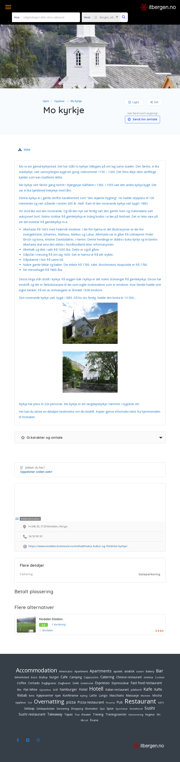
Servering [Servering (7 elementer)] (62, 708)
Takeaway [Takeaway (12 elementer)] (54, 714)
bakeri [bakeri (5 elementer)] (140, 671)
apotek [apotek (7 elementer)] (117, 671)
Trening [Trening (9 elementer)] (98, 714)
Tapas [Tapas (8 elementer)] (68, 714)
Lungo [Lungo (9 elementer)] (103, 695)
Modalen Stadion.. (51, 619)
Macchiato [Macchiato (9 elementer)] (116, 695)
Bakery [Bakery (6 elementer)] (150, 671)
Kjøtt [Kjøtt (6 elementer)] (58, 695)
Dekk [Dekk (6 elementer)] (76, 683)
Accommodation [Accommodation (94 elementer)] (36, 670)
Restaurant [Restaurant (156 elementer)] (140, 701)
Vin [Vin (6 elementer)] (158, 714)
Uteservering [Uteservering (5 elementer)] (135, 714)
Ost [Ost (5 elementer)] (30, 702)
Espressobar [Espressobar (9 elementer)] (120, 683)
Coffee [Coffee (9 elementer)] (21, 683)
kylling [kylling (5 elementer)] (83, 695)
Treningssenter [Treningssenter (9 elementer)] (115, 714)
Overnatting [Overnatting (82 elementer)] (49, 701)
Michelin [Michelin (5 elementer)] (145, 695)
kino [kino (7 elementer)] (31, 695)
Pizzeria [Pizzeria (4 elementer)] (110, 702)
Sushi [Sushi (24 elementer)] (150, 708)
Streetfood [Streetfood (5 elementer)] (136, 708)
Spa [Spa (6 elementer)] (102, 708)
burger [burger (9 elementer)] (54, 677)
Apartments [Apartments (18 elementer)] (101, 670)
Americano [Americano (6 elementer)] (65, 671)
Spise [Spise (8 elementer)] (110, 708)
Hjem (46, 101)
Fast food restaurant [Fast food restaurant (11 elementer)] (146, 683)
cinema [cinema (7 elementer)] (148, 677)
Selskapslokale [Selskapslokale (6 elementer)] (45, 708)
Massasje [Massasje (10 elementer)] (132, 695)
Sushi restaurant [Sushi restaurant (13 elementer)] (32, 714)
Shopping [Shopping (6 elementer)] (77, 708)
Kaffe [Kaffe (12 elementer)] (158, 689)
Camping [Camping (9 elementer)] (76, 677)
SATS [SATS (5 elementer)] (161, 702)
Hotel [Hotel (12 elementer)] (83, 689)
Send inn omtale (143, 119)
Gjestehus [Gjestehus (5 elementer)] (45, 689)
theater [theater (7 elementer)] (86, 714)
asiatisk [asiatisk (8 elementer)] (129, 671)
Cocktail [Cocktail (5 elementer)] (159, 677)
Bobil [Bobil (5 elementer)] (34, 677)
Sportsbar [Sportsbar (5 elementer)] (122, 708)
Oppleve (59, 101)
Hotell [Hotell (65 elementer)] (96, 689)
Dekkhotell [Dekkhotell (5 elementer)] (87, 683)
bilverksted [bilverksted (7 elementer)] (22, 677)
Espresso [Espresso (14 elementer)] (102, 682)
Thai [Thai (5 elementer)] (77, 714)
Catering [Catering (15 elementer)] (107, 676)
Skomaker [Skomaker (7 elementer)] (91, 708)
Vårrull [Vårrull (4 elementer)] (84, 720)
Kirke (24, 150)
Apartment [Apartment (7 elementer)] (81, 671)
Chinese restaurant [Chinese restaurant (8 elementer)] (129, 677)
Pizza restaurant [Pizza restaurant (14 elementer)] (91, 702)
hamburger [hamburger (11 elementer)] (68, 689)
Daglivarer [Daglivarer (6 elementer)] (64, 683)
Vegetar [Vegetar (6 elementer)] (150, 714)
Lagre (134, 102)
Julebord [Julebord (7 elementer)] (136, 690)
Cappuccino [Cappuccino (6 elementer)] (91, 677)
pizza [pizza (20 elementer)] (71, 702)
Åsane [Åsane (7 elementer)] (94, 720)
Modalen (47, 630)
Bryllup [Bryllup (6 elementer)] (43, 677)
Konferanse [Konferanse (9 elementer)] (70, 695)
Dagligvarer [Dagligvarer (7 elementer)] (49, 683)
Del (154, 102)
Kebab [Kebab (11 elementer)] (22, 695)
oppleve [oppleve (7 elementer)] (20, 702)
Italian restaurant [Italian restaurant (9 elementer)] (117, 690)
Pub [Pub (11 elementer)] (120, 702)
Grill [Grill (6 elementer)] (55, 690)
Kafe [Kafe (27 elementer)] (147, 689)
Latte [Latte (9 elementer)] (93, 695)
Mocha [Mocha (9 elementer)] (157, 695)
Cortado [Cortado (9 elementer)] (34, 683)
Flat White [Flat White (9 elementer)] (30, 690)
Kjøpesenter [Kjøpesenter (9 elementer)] (44, 695)
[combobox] (101, 17)
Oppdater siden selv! (36, 472)
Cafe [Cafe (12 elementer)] (64, 677)
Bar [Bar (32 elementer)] (159, 670)
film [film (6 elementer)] (19, 690)
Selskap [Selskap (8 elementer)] (29, 708)
